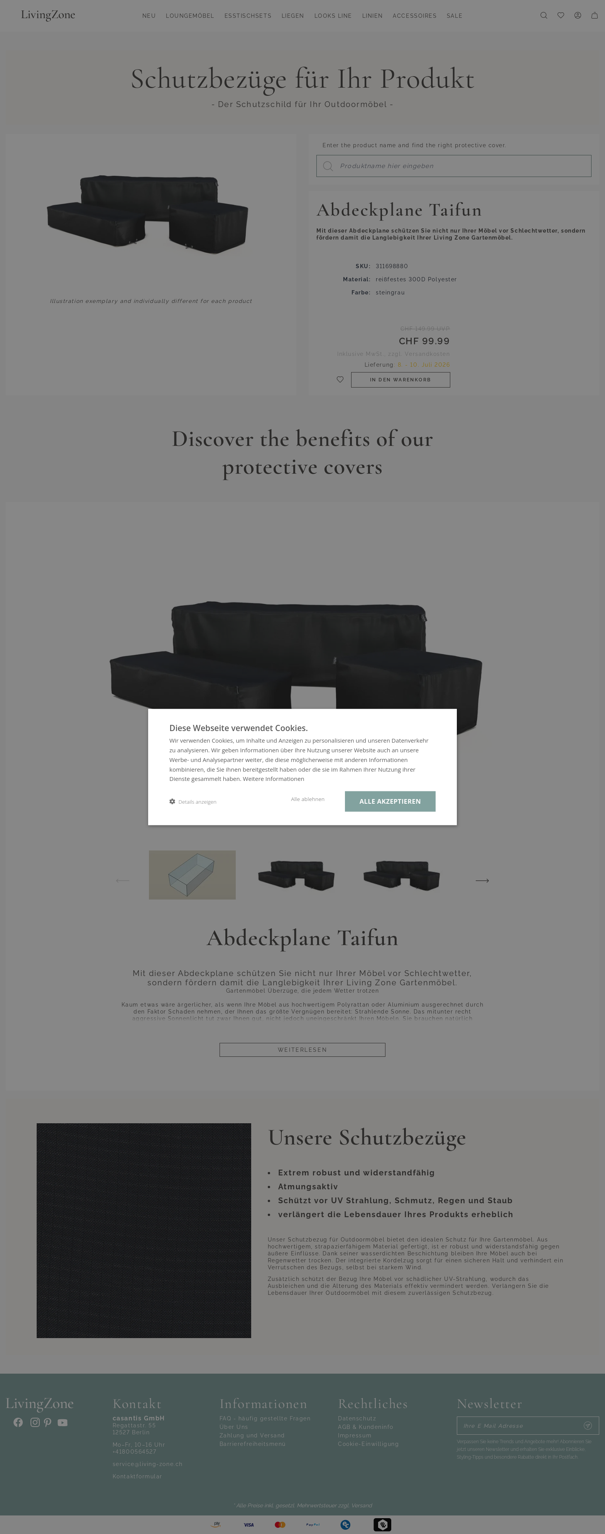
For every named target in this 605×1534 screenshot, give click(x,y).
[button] (192, 801)
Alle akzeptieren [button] (390, 801)
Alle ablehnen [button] (307, 799)
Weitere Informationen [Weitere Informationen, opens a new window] (273, 778)
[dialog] (302, 767)
